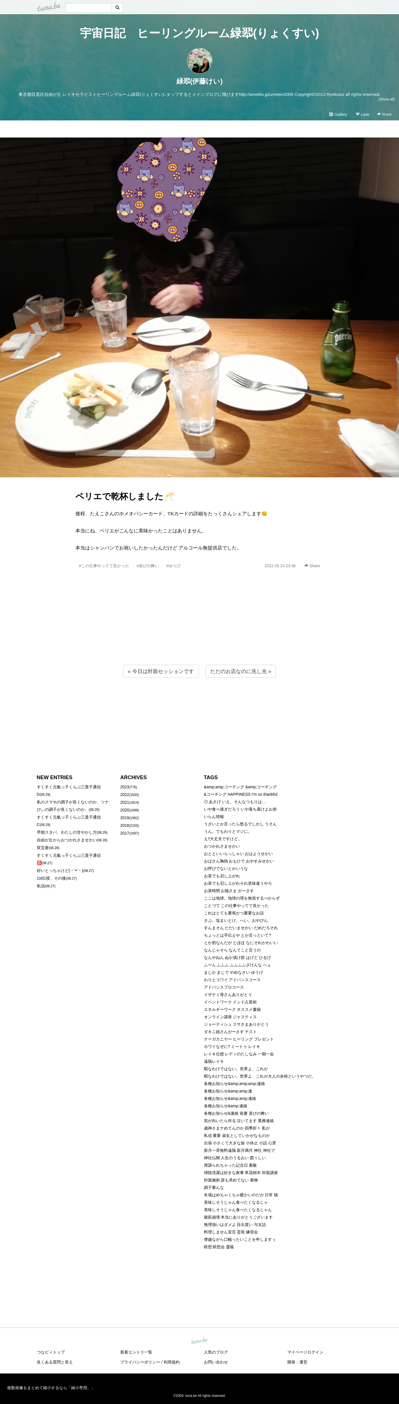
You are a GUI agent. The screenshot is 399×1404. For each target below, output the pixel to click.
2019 (124, 817)
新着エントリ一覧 (136, 1352)
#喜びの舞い (148, 565)
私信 (41, 886)
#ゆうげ (173, 565)
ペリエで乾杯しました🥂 (124, 496)
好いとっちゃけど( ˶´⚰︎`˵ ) (60, 870)
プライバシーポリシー (140, 1362)
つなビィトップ (51, 1352)
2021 (124, 802)
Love (362, 114)
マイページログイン (305, 1352)
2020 (124, 810)
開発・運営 (297, 1362)
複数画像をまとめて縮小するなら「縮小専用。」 (51, 1387)
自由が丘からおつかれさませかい (67, 840)
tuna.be (199, 1341)
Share (384, 114)
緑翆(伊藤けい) (200, 81)
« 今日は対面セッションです (161, 671)
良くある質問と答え (55, 1362)
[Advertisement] (199, 629)
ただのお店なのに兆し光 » (240, 671)
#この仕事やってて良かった (104, 565)
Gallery (338, 114)
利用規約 (172, 1362)
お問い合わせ (216, 1362)
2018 (124, 825)
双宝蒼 (43, 847)
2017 (124, 833)
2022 (124, 794)
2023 (124, 787)
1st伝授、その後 (51, 878)
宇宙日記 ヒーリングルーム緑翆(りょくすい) (199, 33)
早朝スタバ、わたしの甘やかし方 (67, 832)
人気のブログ (216, 1352)
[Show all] (386, 99)
